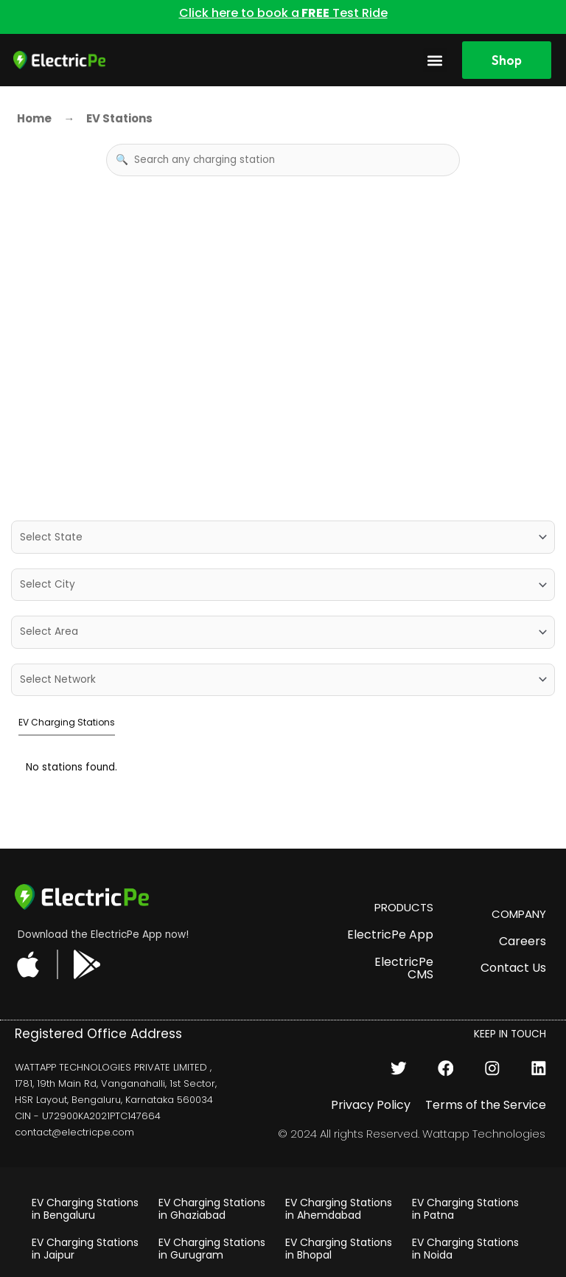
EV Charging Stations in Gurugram (211, 1161)
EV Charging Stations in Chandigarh (85, 1240)
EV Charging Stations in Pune (338, 1240)
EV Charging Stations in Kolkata (465, 1240)
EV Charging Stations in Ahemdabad (338, 1121)
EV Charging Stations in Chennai (85, 1200)
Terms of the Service (485, 1017)
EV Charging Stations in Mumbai (465, 1200)
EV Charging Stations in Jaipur (85, 1161)
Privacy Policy (370, 1017)
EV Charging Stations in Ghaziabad (211, 1121)
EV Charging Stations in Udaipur (338, 1200)
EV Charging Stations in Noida (465, 1161)
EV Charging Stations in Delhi (211, 1200)
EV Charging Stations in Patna (465, 1121)
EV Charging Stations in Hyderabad (211, 1240)
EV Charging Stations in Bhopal (338, 1161)
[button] (435, 60)
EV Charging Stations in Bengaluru (85, 1121)
